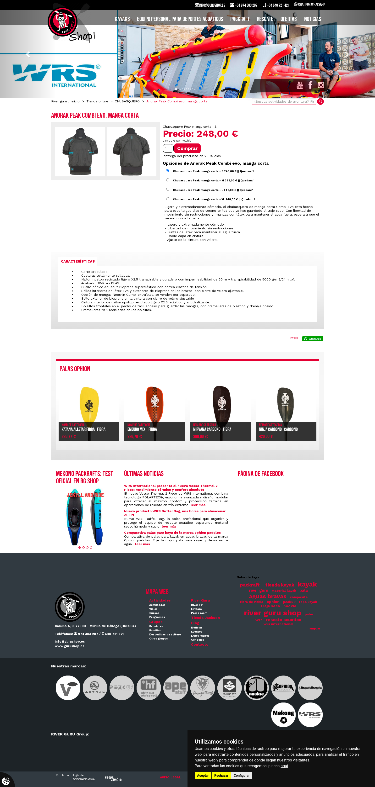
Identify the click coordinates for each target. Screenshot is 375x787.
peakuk (289, 602)
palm (309, 614)
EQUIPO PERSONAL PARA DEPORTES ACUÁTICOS (180, 19)
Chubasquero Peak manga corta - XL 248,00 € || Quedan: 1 (214, 199)
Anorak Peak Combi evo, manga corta (176, 101)
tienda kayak (279, 585)
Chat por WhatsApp (309, 4)
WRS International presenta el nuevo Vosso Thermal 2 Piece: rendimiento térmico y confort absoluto (171, 487)
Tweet (294, 337)
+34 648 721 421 (275, 5)
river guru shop (272, 612)
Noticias (312, 19)
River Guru (200, 600)
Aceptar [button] (203, 775)
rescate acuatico (283, 619)
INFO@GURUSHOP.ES (210, 5)
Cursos (154, 613)
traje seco (270, 606)
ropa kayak (308, 602)
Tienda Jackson (205, 618)
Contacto (200, 644)
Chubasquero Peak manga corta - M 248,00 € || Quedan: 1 (213, 180)
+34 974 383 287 (243, 5)
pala (303, 590)
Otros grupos (158, 638)
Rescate (265, 19)
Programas (157, 617)
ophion (273, 602)
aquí (284, 766)
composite (299, 597)
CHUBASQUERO (127, 101)
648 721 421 (113, 634)
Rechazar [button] (221, 775)
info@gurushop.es (70, 641)
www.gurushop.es (69, 646)
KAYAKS (122, 19)
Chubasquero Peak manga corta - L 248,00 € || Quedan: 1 (213, 189)
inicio (76, 101)
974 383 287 (86, 634)
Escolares (156, 626)
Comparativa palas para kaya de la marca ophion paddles (172, 532)
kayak (307, 584)
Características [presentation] (78, 261)
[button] (28, 54)
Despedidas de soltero (165, 634)
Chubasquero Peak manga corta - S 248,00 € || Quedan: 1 (213, 171)
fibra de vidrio (251, 602)
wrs (259, 620)
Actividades (160, 600)
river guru (258, 590)
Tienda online (97, 101)
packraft (250, 585)
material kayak (284, 590)
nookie (289, 606)
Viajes (153, 609)
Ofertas (289, 19)
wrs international (278, 624)
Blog (195, 623)
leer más (198, 505)
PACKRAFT (240, 19)
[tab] (77, 261)
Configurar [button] (242, 775)
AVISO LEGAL (170, 777)
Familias (155, 630)
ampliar (314, 628)
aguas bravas (268, 596)
